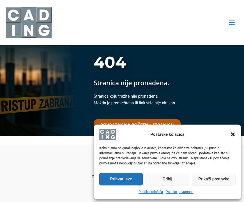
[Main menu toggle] (231, 22)
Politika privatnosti (180, 192)
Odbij (167, 179)
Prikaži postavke (213, 179)
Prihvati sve (121, 179)
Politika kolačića (151, 192)
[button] (233, 134)
